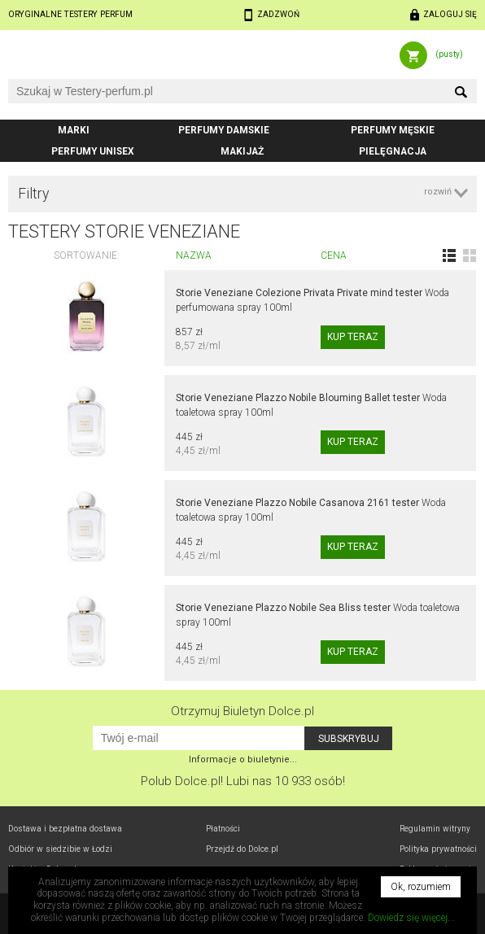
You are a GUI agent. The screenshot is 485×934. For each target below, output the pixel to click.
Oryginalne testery (70, 14)
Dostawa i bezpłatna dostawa (65, 828)
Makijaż (242, 151)
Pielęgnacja (392, 151)
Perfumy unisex (92, 151)
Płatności (223, 828)
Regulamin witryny (435, 828)
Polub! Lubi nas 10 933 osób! (243, 781)
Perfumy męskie (393, 130)
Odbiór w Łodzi (60, 849)
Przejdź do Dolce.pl (242, 849)
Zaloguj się (450, 14)
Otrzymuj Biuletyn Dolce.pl (242, 711)
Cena (334, 255)
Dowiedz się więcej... (411, 917)
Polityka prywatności (438, 849)
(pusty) (449, 54)
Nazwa (194, 255)
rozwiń (438, 191)
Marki (74, 130)
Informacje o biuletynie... (243, 759)
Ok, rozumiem (421, 887)
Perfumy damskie (223, 130)
